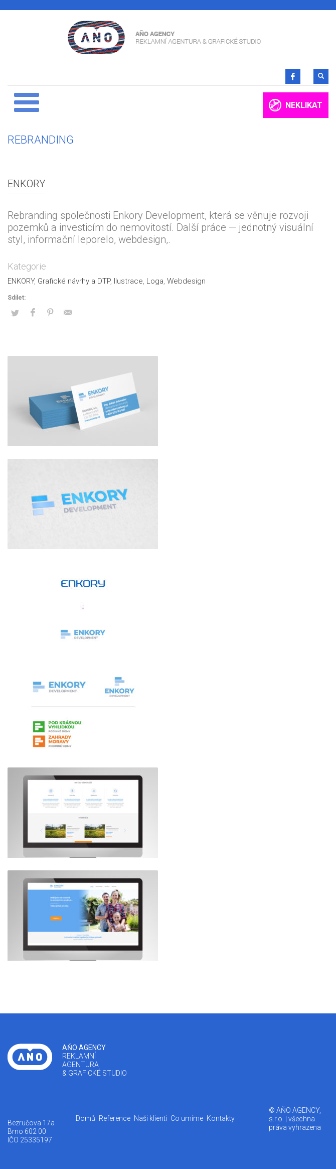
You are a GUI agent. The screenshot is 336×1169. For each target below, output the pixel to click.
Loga (154, 281)
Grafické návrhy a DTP (74, 281)
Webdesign (186, 281)
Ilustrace (128, 281)
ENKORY (26, 184)
